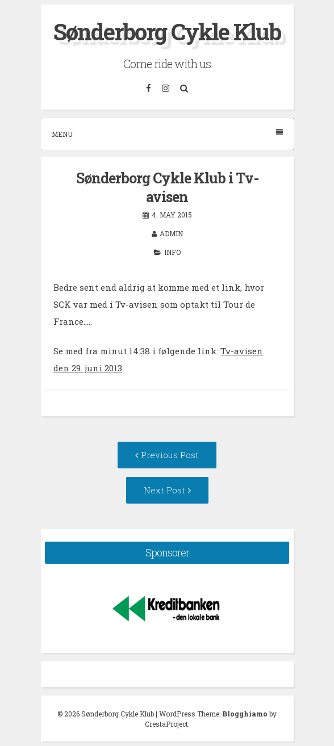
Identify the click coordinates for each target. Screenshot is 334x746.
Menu (167, 134)
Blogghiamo (245, 713)
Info (172, 252)
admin (171, 233)
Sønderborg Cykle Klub (167, 31)
